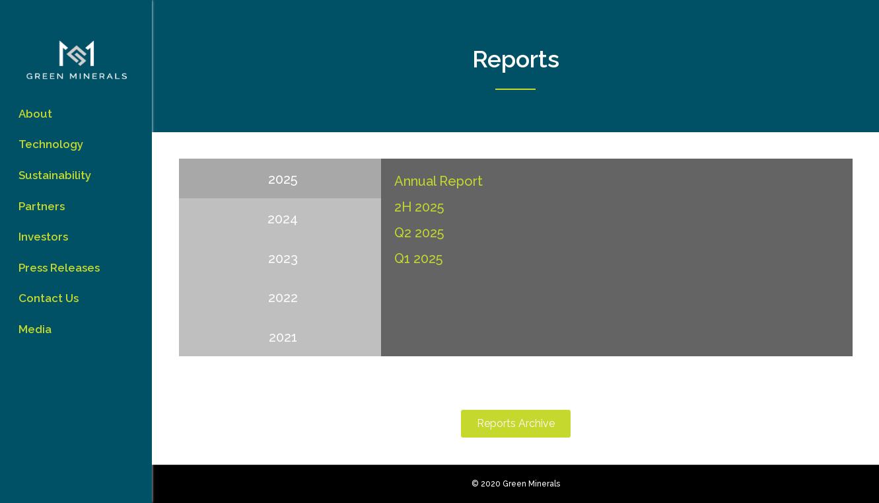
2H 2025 (419, 207)
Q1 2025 (418, 258)
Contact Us (48, 298)
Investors (43, 236)
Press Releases (59, 267)
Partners (41, 206)
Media (35, 329)
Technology (50, 144)
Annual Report (438, 181)
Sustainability (54, 175)
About (35, 113)
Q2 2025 (419, 233)
